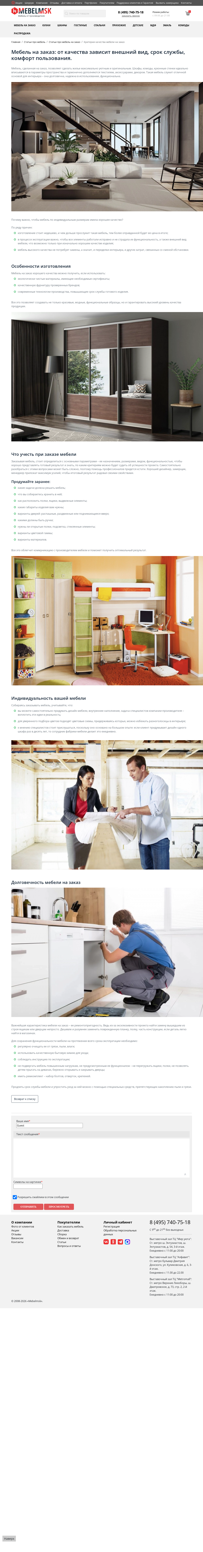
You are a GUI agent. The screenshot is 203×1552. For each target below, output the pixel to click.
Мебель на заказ (24, 25)
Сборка (62, 1234)
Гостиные (80, 25)
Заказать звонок (131, 16)
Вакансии (17, 1238)
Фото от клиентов (22, 1226)
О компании (21, 1222)
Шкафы (62, 25)
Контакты (186, 2)
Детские (138, 25)
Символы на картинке (28, 1182)
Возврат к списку (24, 1099)
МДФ (153, 25)
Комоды (183, 25)
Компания (42, 2)
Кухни (46, 25)
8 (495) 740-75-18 (130, 12)
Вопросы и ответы (69, 1246)
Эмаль (167, 25)
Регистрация (112, 1226)
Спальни (99, 25)
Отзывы (54, 2)
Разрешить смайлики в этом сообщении (43, 1197)
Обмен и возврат (68, 1238)
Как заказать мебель (70, 1226)
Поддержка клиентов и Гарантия (135, 2)
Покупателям (107, 2)
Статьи (61, 1242)
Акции (18, 2)
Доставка (63, 1230)
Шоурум (29, 2)
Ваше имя (23, 1121)
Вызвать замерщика (167, 2)
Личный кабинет (118, 1222)
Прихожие (119, 25)
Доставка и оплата (71, 2)
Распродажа (22, 33)
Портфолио (91, 2)
